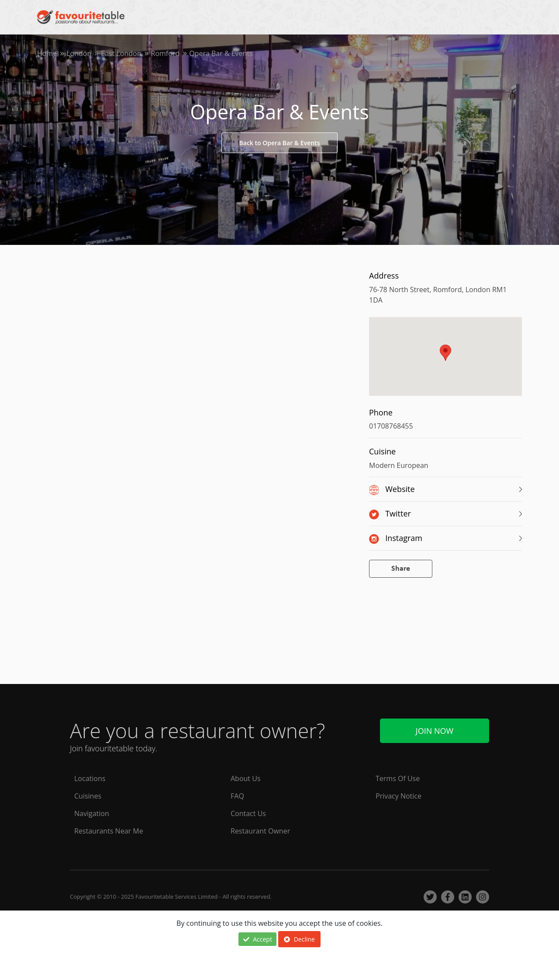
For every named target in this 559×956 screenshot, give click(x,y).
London (78, 53)
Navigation (91, 813)
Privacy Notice (398, 796)
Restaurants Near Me (108, 831)
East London (121, 53)
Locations (89, 778)
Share (400, 569)
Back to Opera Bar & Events (279, 143)
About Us (246, 778)
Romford (165, 53)
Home (47, 53)
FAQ (237, 796)
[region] (445, 361)
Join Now (434, 731)
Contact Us (248, 813)
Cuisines (87, 796)
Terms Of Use (398, 778)
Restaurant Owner (260, 831)
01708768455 (391, 426)
